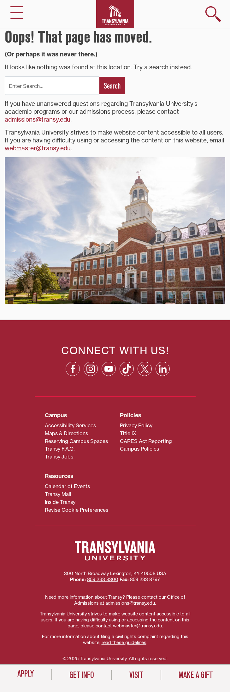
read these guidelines (124, 642)
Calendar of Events (67, 486)
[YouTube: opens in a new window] (109, 369)
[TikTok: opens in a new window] (127, 369)
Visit (136, 675)
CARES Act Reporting (146, 441)
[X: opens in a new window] (145, 369)
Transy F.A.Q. (59, 449)
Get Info (81, 675)
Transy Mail (58, 494)
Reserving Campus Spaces (76, 441)
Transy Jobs (59, 456)
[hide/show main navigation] (16, 12)
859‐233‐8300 (102, 579)
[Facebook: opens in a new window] (73, 369)
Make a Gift (196, 675)
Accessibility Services (70, 425)
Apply (25, 673)
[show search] (213, 14)
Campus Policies (139, 449)
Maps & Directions (66, 433)
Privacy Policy (136, 425)
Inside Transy (60, 502)
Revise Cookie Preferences (76, 510)
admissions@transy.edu (37, 119)
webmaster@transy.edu (38, 148)
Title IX (128, 433)
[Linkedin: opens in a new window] (163, 369)
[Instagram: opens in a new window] (91, 369)
